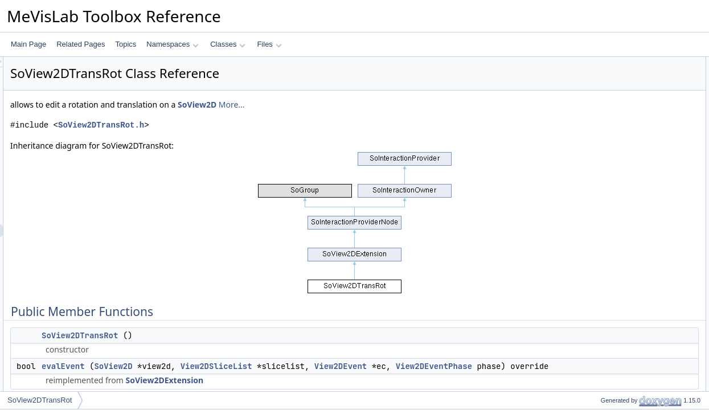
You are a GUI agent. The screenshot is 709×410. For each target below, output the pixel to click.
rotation (602, 264)
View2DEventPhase (222, 379)
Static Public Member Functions (630, 101)
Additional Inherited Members (626, 301)
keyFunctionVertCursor (626, 226)
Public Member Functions (620, 63)
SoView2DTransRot (222, 335)
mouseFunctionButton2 (626, 176)
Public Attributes (606, 151)
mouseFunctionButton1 (626, 163)
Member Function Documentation (632, 364)
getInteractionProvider (624, 138)
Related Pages (80, 44)
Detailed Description (612, 326)
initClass (604, 113)
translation (606, 276)
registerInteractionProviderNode (639, 126)
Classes (227, 44)
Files (269, 44)
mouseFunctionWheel (624, 201)
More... (374, 104)
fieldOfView (608, 289)
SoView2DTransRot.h (243, 125)
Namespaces (172, 44)
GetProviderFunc (617, 314)
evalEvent (205, 366)
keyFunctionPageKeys (625, 239)
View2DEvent (483, 366)
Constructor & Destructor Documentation (643, 339)
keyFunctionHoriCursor (626, 214)
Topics (125, 44)
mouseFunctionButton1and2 (634, 188)
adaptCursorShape (620, 251)
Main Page (28, 44)
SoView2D (339, 104)
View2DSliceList (359, 366)
